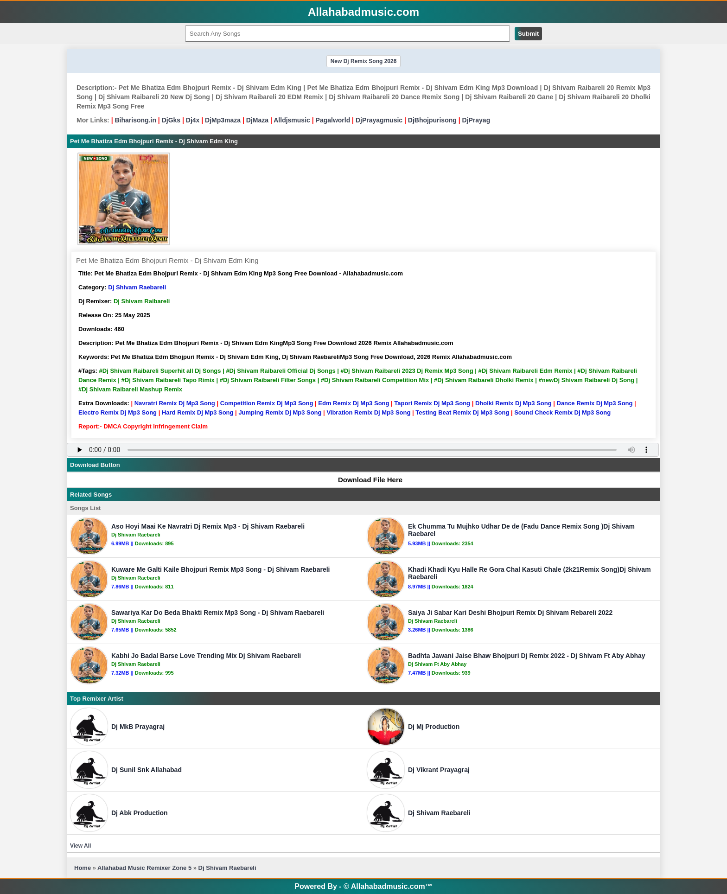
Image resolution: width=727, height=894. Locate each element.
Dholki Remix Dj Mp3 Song (513, 403)
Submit (528, 33)
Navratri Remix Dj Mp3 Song (174, 403)
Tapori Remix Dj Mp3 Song (432, 403)
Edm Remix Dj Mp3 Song (353, 403)
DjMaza (257, 120)
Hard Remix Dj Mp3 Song (198, 412)
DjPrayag (476, 120)
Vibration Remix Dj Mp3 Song (368, 412)
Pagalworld (333, 120)
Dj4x (193, 120)
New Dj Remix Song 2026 (364, 61)
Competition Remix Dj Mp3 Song (266, 403)
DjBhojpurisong (432, 120)
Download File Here (365, 480)
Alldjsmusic (292, 120)
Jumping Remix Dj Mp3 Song (279, 412)
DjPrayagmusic (379, 120)
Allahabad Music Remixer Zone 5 (144, 867)
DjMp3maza (223, 120)
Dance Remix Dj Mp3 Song (595, 403)
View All (80, 846)
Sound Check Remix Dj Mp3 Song (562, 412)
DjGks (171, 120)
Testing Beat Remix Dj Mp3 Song (462, 412)
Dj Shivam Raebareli (137, 287)
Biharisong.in (135, 120)
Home (82, 867)
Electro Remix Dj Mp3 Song (117, 412)
